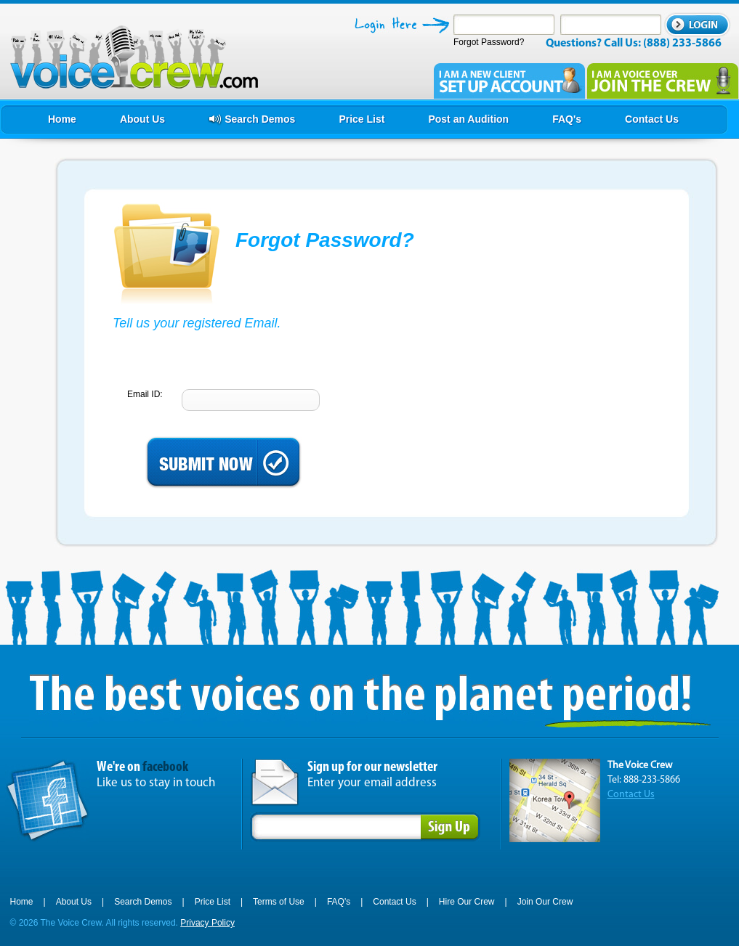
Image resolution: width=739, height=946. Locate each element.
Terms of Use (278, 902)
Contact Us (631, 794)
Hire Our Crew (467, 902)
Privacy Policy (207, 923)
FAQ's (338, 902)
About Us (74, 902)
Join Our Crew (545, 902)
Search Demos (142, 902)
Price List (212, 902)
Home (21, 902)
